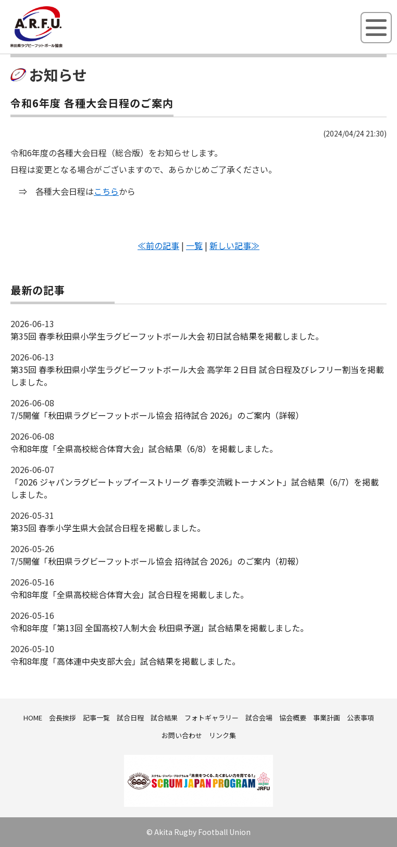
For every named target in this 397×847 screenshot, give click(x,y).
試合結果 (164, 718)
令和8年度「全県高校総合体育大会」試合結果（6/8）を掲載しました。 (144, 448)
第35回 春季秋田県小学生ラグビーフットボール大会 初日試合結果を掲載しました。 (167, 336)
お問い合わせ (182, 735)
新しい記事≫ (234, 245)
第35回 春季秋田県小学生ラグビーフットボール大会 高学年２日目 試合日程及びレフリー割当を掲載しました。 (197, 375)
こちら (106, 191)
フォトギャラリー (211, 718)
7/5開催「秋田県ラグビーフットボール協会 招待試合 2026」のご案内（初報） (157, 561)
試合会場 (258, 718)
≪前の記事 (158, 245)
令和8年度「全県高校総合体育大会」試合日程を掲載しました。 (129, 594)
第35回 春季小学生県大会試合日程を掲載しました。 (107, 527)
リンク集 (222, 735)
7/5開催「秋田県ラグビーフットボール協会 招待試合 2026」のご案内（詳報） (157, 415)
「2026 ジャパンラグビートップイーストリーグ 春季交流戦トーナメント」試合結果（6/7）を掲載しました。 (194, 488)
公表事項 (360, 718)
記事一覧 (96, 718)
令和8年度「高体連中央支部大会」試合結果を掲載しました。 (125, 661)
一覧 (194, 245)
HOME (32, 718)
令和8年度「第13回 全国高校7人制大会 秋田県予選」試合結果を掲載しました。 (159, 627)
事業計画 (326, 718)
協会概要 (292, 718)
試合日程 (130, 718)
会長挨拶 (62, 718)
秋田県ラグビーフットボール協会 (59, 45)
